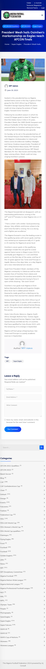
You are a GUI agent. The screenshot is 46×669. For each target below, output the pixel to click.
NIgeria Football (8, 576)
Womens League (8, 645)
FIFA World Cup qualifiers (12, 531)
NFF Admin (27, 348)
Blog (3, 478)
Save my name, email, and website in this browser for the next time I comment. (22, 421)
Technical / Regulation (34, 5)
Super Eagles (37, 26)
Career (29, 3)
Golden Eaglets (8, 555)
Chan (3, 490)
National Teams (32, 8)
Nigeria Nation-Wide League (13, 580)
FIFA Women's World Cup (11, 527)
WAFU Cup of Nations (10, 637)
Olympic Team (7, 604)
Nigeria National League (11, 584)
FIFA (4, 519)
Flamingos (6, 535)
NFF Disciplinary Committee (12, 572)
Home (7, 44)
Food (3, 543)
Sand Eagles (6, 617)
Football (5, 547)
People (4, 608)
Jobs (3, 559)
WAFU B (4, 629)
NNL (3, 596)
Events (4, 502)
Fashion (4, 510)
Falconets (5, 506)
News (4, 564)
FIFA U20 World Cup (9, 523)
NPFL (3, 600)
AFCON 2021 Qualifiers (11, 26)
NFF (7, 361)
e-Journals (38, 3)
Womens (5, 641)
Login (43, 8)
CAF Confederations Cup (11, 486)
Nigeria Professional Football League (16, 588)
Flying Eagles (7, 539)
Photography (6, 613)
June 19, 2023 (12, 90)
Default (5, 494)
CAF (3, 482)
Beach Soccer (6, 474)
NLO (3, 592)
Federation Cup (8, 515)
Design (4, 498)
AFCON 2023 (26, 26)
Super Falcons (7, 625)
